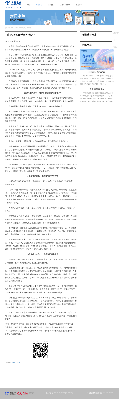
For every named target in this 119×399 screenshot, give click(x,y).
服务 (14, 363)
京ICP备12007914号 (67, 393)
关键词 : (12, 362)
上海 (18, 363)
